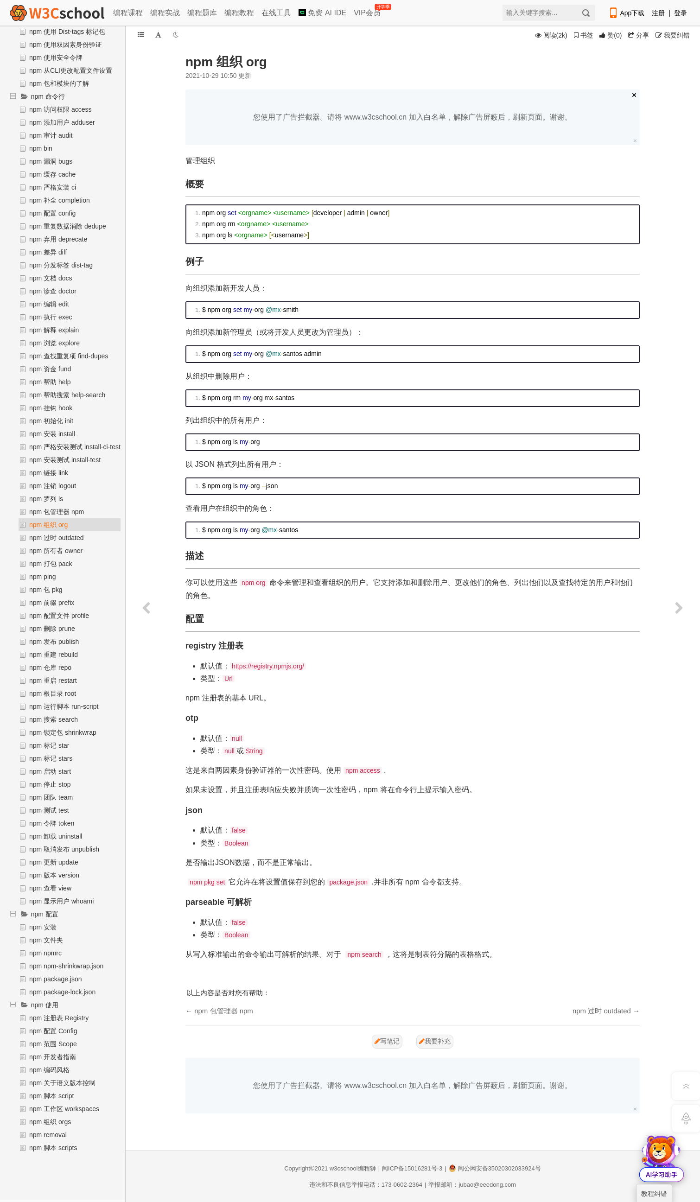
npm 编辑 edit (49, 304)
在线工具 (276, 13)
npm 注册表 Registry (59, 1018)
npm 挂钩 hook (50, 408)
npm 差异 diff (48, 252)
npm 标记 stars (50, 758)
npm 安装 (43, 927)
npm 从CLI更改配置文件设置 (70, 70)
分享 (638, 35)
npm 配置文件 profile (59, 615)
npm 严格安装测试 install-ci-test (75, 447)
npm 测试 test (49, 810)
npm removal (48, 1134)
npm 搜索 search (53, 719)
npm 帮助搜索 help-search (67, 395)
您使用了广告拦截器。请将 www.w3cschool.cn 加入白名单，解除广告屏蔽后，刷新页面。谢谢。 (412, 117)
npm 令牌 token (51, 823)
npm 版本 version (54, 875)
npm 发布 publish (54, 641)
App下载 (626, 13)
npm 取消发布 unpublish (64, 849)
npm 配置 (44, 914)
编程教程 (239, 13)
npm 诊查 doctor (52, 291)
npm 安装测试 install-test (65, 460)
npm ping (42, 576)
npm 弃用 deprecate (58, 239)
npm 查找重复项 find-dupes (68, 356)
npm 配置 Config (53, 1031)
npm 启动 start (50, 771)
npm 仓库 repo (50, 667)
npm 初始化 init (51, 421)
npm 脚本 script (51, 1096)
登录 (680, 13)
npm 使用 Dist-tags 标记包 (67, 31)
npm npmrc (45, 953)
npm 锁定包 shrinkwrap (62, 732)
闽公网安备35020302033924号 (495, 1168)
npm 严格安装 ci (52, 187)
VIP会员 (368, 11)
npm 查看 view (50, 888)
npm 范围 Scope (53, 1044)
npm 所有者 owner (56, 550)
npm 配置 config (52, 213)
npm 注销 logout (52, 486)
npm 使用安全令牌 (56, 57)
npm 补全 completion (59, 200)
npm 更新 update (53, 862)
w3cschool (344, 1168)
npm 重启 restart (53, 680)
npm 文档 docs (50, 278)
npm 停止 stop (49, 784)
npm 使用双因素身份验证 (65, 44)
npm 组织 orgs (50, 1122)
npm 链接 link (48, 473)
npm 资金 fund (50, 369)
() (610, 35)
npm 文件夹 (46, 940)
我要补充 (435, 1041)
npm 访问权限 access (60, 109)
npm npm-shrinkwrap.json (66, 966)
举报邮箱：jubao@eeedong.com (472, 1184)
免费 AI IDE (322, 13)
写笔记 (387, 1041)
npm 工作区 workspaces (64, 1109)
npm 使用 (44, 1005)
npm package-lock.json (62, 992)
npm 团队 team (51, 797)
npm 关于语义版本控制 (62, 1083)
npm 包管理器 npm (56, 511)
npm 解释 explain (54, 330)
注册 (658, 13)
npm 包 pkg (46, 589)
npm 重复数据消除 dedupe (67, 226)
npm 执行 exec (50, 317)
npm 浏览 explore (54, 343)
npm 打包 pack (50, 563)
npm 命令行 (48, 96)
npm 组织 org (48, 524)
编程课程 (128, 13)
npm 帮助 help (49, 382)
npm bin (40, 148)
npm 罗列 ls (46, 498)
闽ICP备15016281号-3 (412, 1168)
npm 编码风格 (49, 1070)
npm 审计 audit (50, 135)
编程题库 (202, 13)
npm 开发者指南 (52, 1057)
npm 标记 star (49, 745)
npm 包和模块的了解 (59, 83)
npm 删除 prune (52, 628)
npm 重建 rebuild (53, 654)
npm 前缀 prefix (51, 602)
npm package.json (55, 979)
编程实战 (165, 13)
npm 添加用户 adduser (62, 122)
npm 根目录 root (52, 693)
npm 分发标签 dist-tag (61, 265)
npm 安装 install (52, 434)
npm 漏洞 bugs (50, 161)
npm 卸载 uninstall (55, 836)
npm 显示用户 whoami (61, 901)
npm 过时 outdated (56, 537)
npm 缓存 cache (52, 174)
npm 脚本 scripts (53, 1147)
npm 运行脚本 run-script (63, 706)
